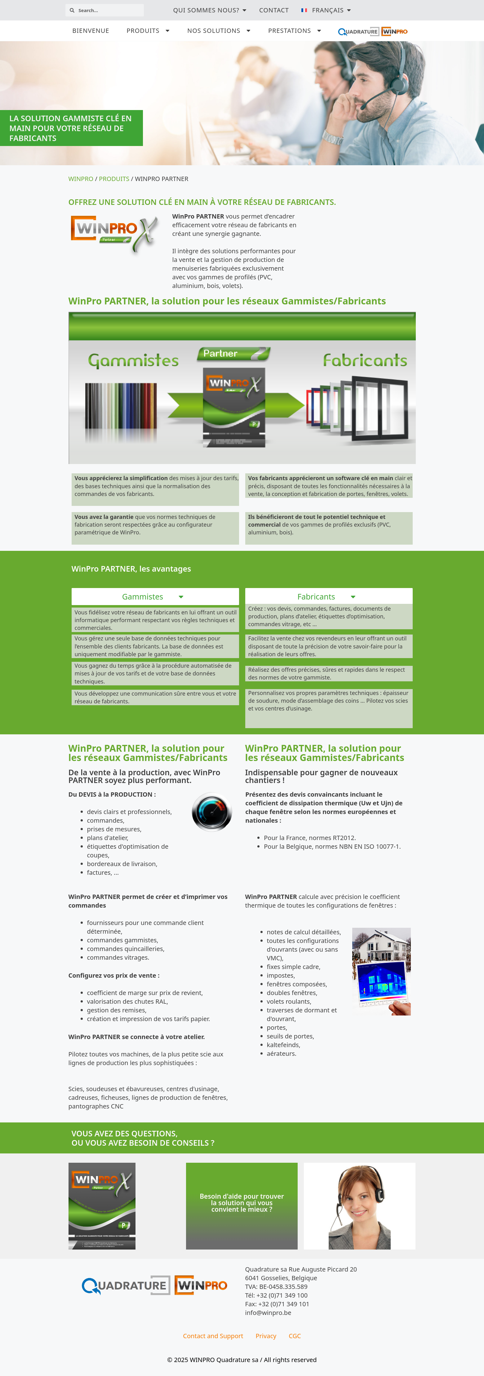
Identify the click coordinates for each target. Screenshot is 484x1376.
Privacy (266, 1336)
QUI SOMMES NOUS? (210, 10)
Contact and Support (213, 1336)
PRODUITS (114, 179)
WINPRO (81, 179)
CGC (295, 1336)
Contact (274, 10)
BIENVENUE (90, 30)
